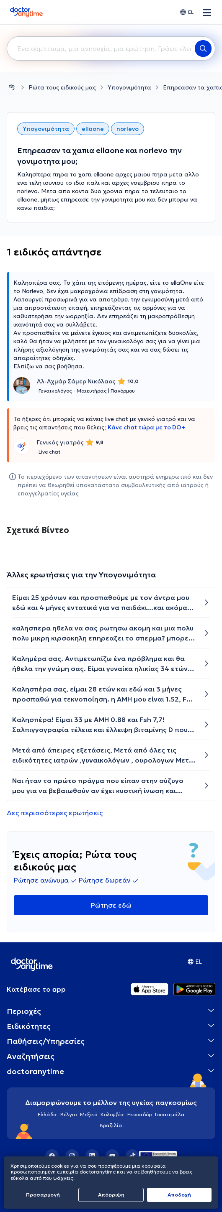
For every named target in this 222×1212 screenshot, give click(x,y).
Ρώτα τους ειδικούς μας (62, 87)
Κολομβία (112, 1114)
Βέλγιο (68, 1114)
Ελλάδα (47, 1114)
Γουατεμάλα (170, 1114)
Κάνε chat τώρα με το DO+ (146, 427)
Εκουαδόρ (139, 1114)
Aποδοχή (179, 1195)
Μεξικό (88, 1114)
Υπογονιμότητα (129, 87)
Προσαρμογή (43, 1195)
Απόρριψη (111, 1195)
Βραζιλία (111, 1125)
